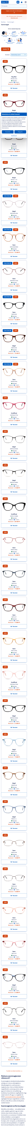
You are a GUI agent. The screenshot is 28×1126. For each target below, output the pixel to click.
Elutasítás (7, 132)
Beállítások (14, 136)
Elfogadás (20, 132)
